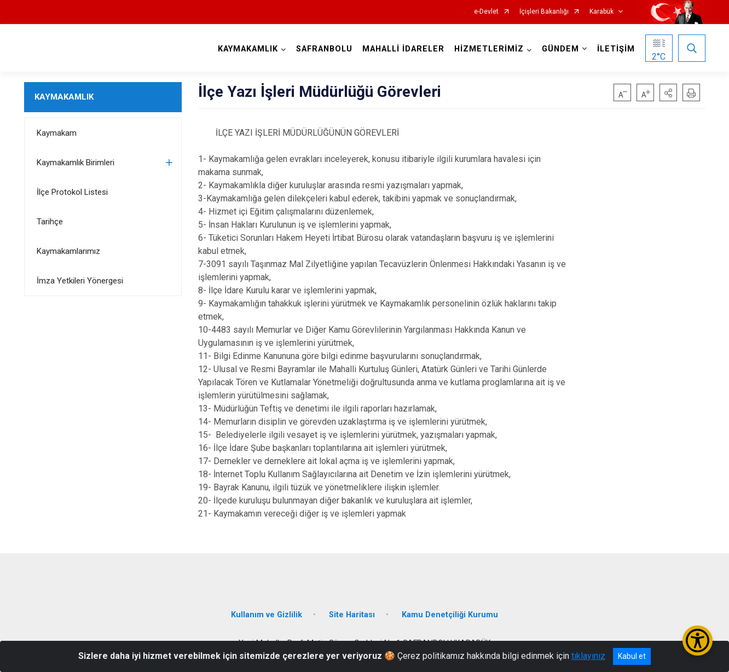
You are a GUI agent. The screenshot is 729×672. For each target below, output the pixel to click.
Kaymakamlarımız (68, 251)
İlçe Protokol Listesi (72, 192)
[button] (668, 92)
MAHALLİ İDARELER (403, 49)
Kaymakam (57, 133)
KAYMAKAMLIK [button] (248, 49)
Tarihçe (50, 222)
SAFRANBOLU (324, 49)
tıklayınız (588, 656)
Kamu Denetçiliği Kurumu (450, 614)
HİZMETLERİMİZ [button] (489, 49)
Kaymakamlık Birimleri (75, 162)
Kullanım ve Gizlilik (266, 614)
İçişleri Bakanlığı (544, 11)
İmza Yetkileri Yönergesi (80, 281)
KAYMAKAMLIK (64, 97)
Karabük (601, 11)
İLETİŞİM (616, 49)
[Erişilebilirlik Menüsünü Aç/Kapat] (697, 640)
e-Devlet (486, 11)
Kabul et (632, 656)
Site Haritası (352, 614)
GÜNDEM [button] (560, 49)
